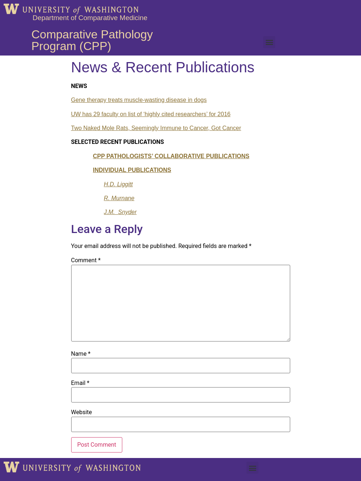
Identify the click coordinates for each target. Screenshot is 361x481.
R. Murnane (119, 198)
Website (81, 412)
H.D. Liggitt (118, 184)
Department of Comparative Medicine (89, 18)
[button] (269, 42)
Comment (86, 260)
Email (80, 383)
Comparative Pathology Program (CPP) (92, 40)
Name (81, 354)
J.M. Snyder (120, 212)
